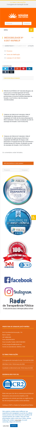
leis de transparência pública (10, 404)
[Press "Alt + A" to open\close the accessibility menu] (33, 217)
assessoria (15, 399)
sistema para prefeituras (26, 397)
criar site (14, 397)
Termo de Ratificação (13, 58)
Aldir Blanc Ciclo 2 (7, 367)
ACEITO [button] (13, 425)
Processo (9, 54)
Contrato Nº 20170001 (13, 61)
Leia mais (18, 420)
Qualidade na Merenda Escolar (11, 371)
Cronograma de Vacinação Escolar (17, 4)
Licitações (31, 49)
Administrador (9, 49)
